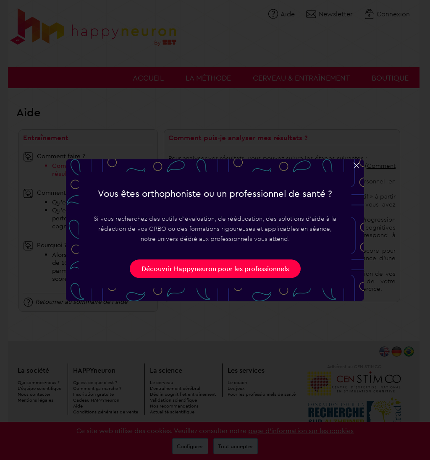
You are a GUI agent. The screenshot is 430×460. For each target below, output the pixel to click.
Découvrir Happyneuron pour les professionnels (215, 268)
